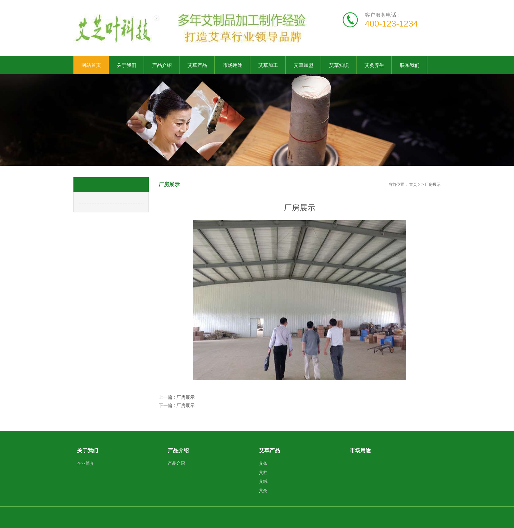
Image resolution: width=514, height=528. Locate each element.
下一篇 (177, 405)
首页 (413, 184)
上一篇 (177, 397)
